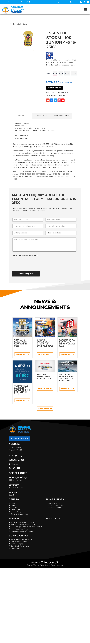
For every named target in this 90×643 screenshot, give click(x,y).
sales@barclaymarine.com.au (21, 456)
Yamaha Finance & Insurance (21, 539)
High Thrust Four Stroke (19, 529)
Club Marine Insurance (19, 542)
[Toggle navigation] (85, 9)
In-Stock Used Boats (55, 507)
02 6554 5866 (62, 2)
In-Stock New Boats (55, 505)
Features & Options (62, 116)
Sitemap (60, 565)
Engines (14, 518)
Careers (10, 2)
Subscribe (13, 464)
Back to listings (18, 24)
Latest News (15, 548)
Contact (14, 507)
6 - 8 (61, 74)
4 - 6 (55, 74)
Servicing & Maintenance (20, 546)
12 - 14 (74, 74)
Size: (48, 73)
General (14, 499)
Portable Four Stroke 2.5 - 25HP (22, 522)
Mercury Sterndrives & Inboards (22, 531)
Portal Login (15, 510)
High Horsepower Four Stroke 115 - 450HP (26, 527)
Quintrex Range (54, 503)
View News (45, 409)
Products (53, 518)
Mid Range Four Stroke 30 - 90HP (23, 525)
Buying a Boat (18, 535)
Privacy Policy (16, 512)
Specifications (41, 116)
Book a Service (19, 438)
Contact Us (19, 2)
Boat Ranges (55, 499)
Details (21, 116)
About (3, 2)
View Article (22, 354)
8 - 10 (67, 74)
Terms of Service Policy (19, 514)
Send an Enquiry (54, 88)
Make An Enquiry (17, 544)
